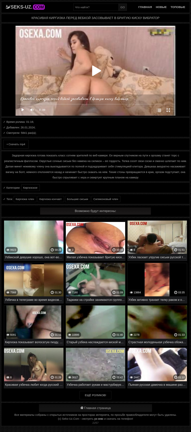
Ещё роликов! (95, 395)
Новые (161, 7)
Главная (145, 7)
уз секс (99, 418)
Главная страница (95, 408)
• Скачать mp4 (16, 144)
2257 (95, 422)
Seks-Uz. (28, 7)
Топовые (178, 7)
